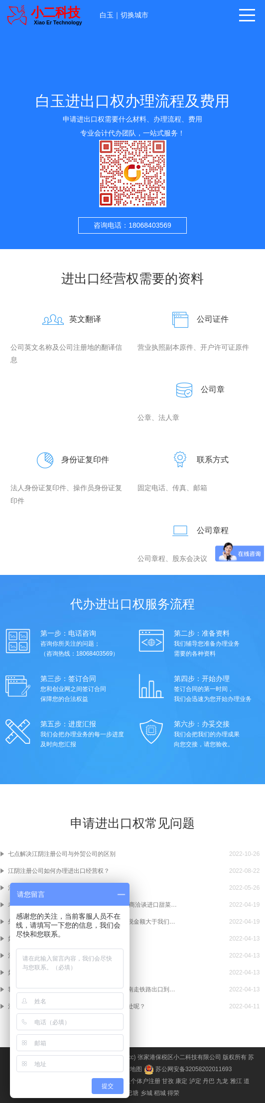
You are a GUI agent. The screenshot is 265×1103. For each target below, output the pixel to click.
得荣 (173, 1093)
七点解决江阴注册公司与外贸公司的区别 (62, 853)
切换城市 (134, 15)
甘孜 (168, 1081)
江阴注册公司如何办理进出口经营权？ (59, 870)
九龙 (222, 1081)
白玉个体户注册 (139, 1081)
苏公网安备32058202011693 (188, 1069)
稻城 (160, 1093)
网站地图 (130, 1069)
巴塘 (132, 1093)
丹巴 (209, 1081)
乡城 (146, 1093)
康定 (181, 1081)
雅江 (236, 1081)
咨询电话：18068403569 (132, 225)
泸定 (195, 1081)
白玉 (107, 15)
